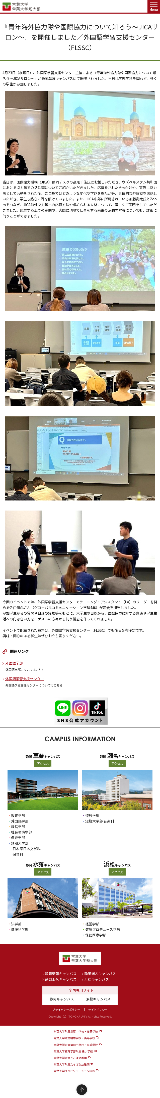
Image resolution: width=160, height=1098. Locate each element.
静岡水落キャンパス (60, 979)
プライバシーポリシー (66, 1010)
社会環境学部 (21, 832)
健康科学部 (20, 929)
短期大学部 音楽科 (99, 821)
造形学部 (92, 815)
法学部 (16, 923)
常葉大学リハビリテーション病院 (74, 1071)
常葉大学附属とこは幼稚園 (70, 1058)
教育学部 (18, 815)
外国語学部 (14, 663)
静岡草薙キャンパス (60, 973)
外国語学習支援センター (24, 678)
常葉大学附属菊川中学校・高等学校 (76, 1045)
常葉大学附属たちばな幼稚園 (72, 1064)
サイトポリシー (98, 1010)
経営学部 (18, 826)
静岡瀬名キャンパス (100, 973)
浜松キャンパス (96, 979)
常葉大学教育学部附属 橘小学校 (73, 1051)
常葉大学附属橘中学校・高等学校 (74, 1038)
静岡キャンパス (61, 998)
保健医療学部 (95, 934)
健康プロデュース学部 (102, 929)
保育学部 (18, 837)
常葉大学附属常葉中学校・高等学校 (76, 1031)
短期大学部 (20, 843)
